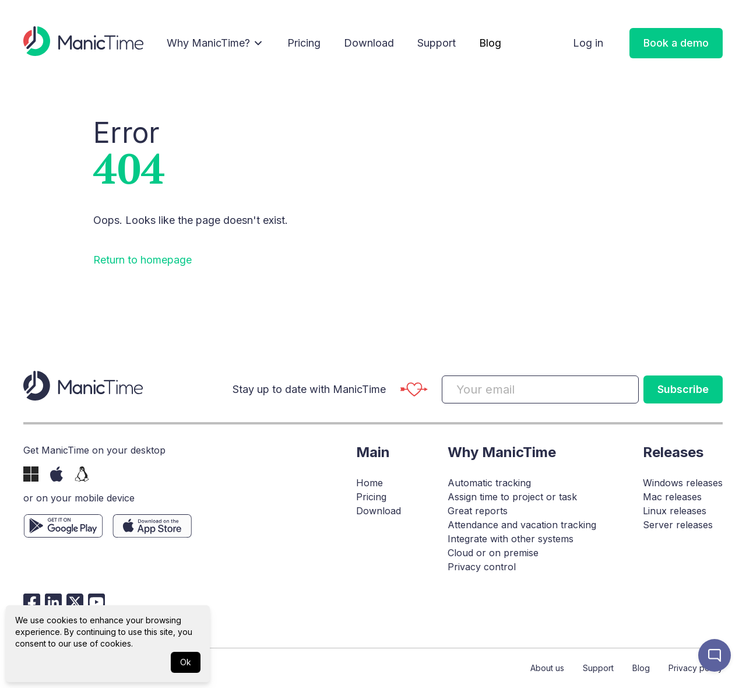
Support (436, 43)
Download (369, 43)
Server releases (678, 525)
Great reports (478, 511)
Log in (588, 43)
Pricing (304, 43)
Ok (185, 662)
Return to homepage (142, 260)
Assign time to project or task (512, 497)
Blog (490, 43)
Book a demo (676, 43)
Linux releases (674, 511)
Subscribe (683, 389)
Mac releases (672, 497)
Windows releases (683, 483)
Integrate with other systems (510, 539)
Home (369, 483)
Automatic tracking (489, 483)
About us (547, 668)
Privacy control (482, 567)
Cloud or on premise (493, 553)
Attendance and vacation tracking (522, 525)
